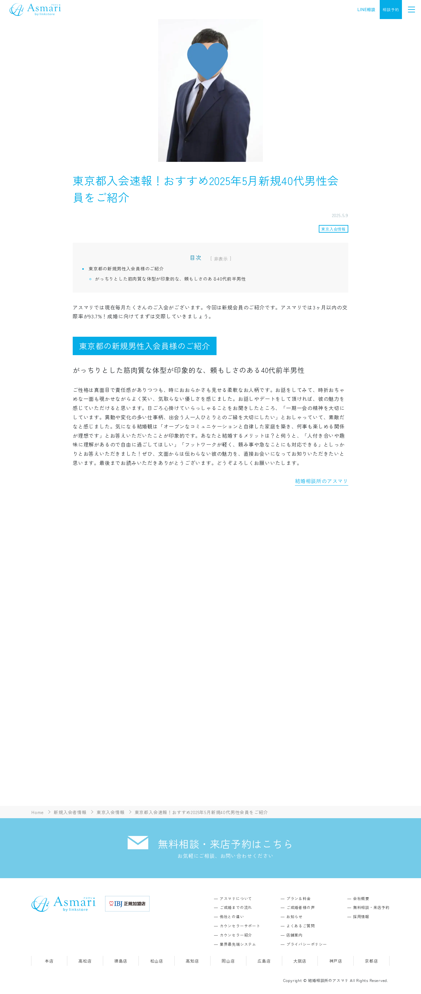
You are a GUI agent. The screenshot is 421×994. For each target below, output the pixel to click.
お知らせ (294, 916)
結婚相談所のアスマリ (321, 481)
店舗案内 (294, 935)
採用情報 (361, 916)
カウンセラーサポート (240, 925)
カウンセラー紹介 (236, 935)
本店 (49, 961)
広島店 (264, 961)
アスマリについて (236, 898)
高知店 (192, 961)
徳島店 (120, 961)
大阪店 (299, 961)
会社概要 (361, 898)
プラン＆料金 (298, 898)
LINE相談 (367, 9)
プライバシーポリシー (306, 944)
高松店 (84, 961)
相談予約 (391, 9)
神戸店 (335, 961)
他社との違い (232, 916)
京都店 (371, 961)
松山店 (156, 961)
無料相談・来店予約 (371, 907)
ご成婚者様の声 (300, 907)
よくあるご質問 (300, 925)
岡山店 (228, 961)
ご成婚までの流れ (236, 907)
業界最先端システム (238, 944)
